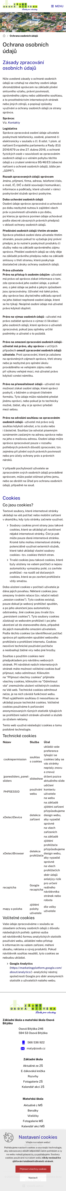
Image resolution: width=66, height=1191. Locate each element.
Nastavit (33, 1177)
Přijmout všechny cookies (33, 1169)
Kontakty (14, 122)
